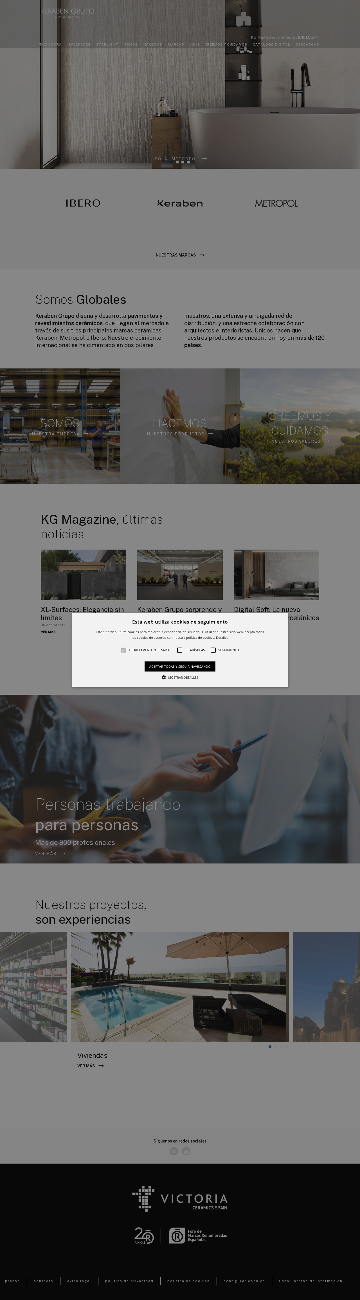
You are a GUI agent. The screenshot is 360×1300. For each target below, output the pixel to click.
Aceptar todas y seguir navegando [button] (180, 666)
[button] (180, 650)
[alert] (180, 650)
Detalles (222, 637)
